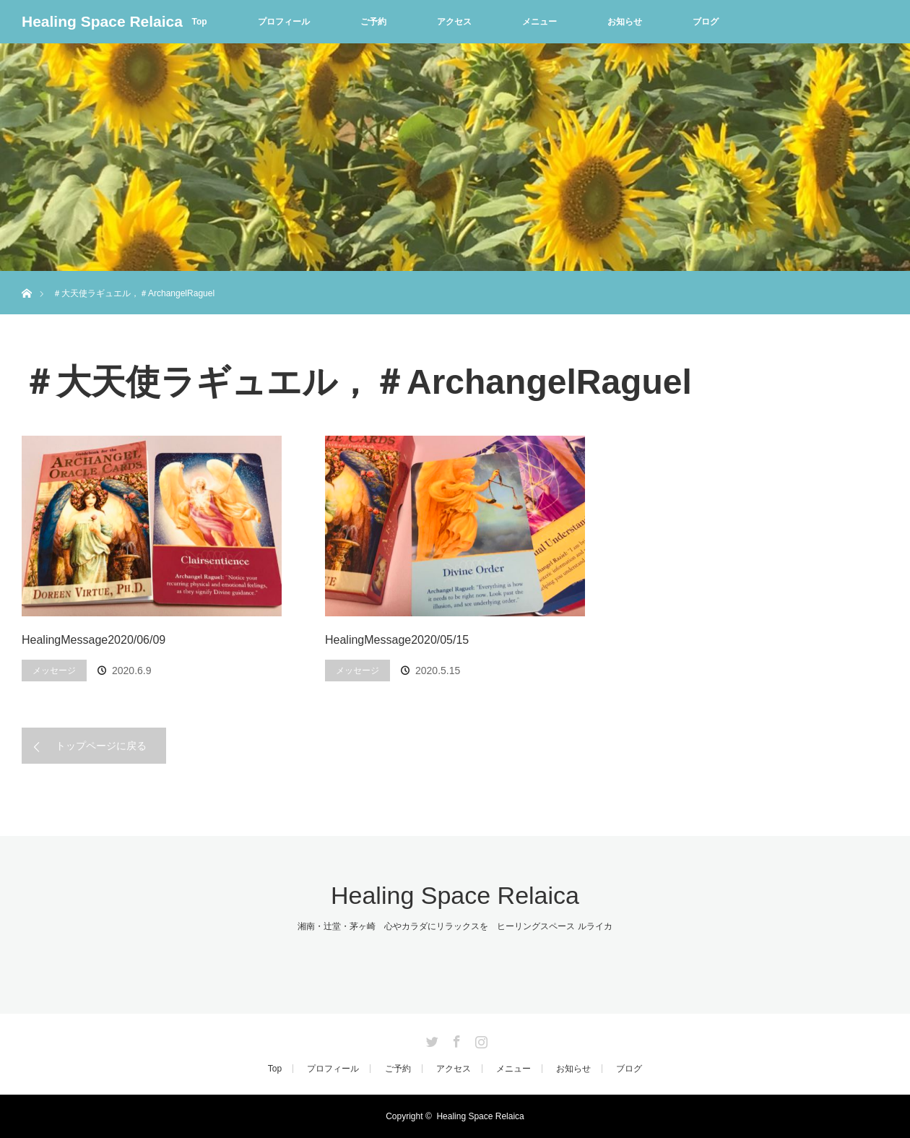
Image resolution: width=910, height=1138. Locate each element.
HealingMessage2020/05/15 (397, 640)
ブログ (706, 22)
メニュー (539, 22)
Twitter (430, 1039)
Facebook (455, 1039)
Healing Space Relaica (102, 21)
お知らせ (624, 22)
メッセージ (54, 670)
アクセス (454, 22)
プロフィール (284, 22)
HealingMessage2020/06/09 (93, 640)
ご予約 (373, 22)
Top (199, 22)
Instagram (479, 1039)
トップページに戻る (101, 745)
